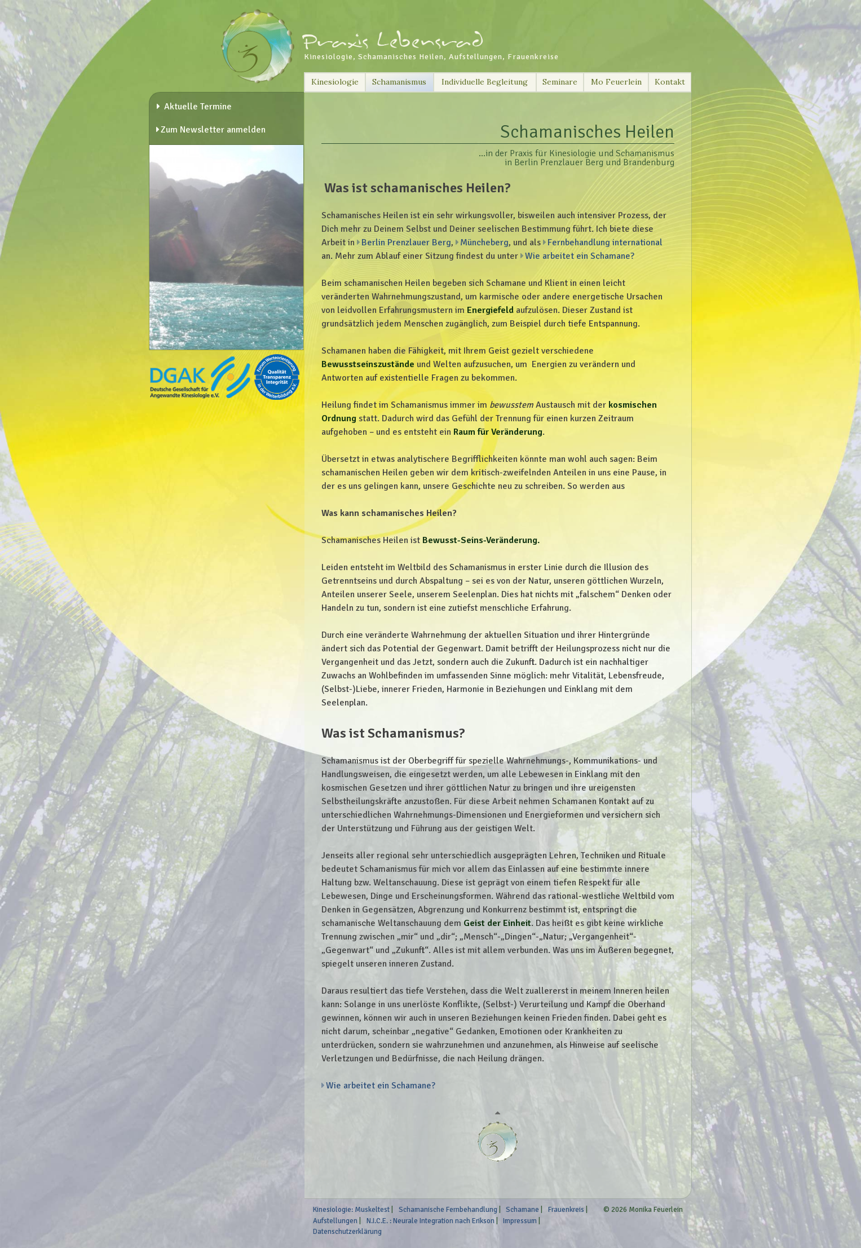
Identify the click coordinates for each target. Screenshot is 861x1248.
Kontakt (670, 82)
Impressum (520, 1220)
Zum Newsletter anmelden (213, 129)
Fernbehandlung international (605, 242)
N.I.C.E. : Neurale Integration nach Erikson (430, 1220)
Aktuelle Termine (197, 106)
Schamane (522, 1209)
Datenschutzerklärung (347, 1231)
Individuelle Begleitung (484, 82)
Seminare (559, 82)
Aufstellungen (335, 1220)
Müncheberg (484, 242)
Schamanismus (399, 82)
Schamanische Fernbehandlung (448, 1209)
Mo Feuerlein (616, 82)
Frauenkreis (566, 1209)
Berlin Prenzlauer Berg (406, 242)
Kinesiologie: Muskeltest (351, 1209)
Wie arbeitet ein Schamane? (579, 256)
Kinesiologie (335, 82)
